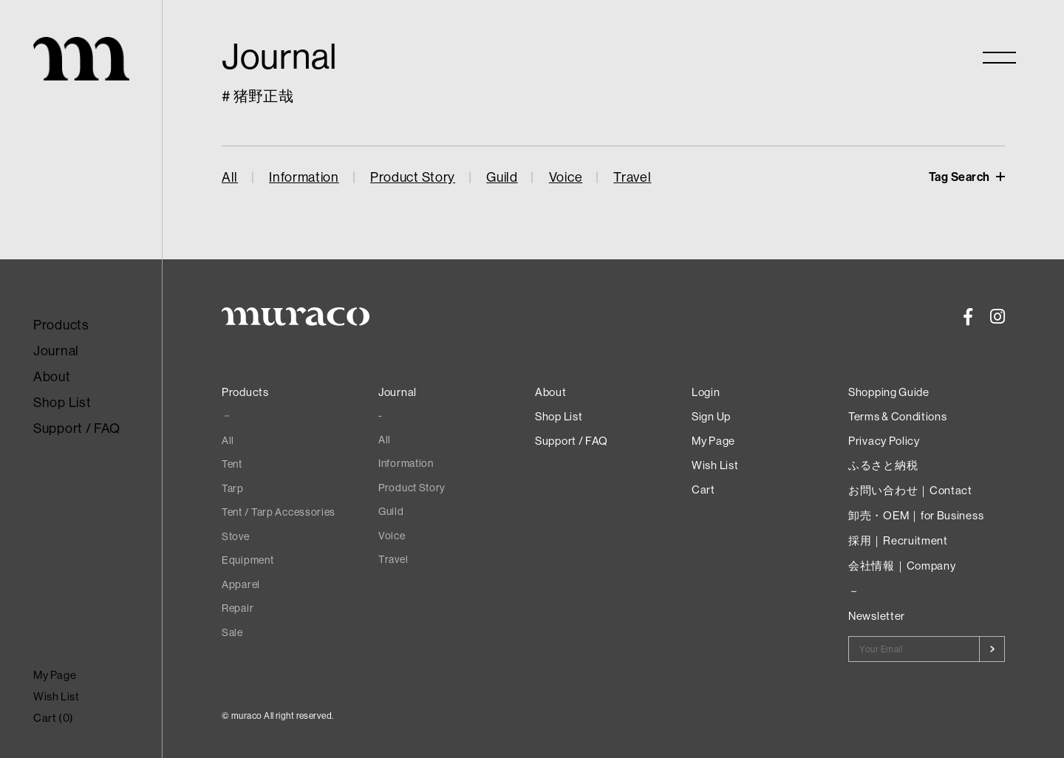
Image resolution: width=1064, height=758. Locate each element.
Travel (632, 176)
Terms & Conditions (897, 416)
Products (61, 324)
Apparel (241, 584)
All (230, 176)
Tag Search (961, 176)
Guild (502, 176)
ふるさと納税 (883, 465)
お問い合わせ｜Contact (910, 490)
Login (706, 392)
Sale (232, 632)
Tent (232, 464)
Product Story (412, 176)
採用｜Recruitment (898, 540)
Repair (237, 608)
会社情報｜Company (901, 566)
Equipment (247, 560)
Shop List (62, 402)
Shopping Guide (889, 392)
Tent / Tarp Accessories (278, 512)
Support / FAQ (76, 428)
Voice (566, 176)
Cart (703, 489)
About (52, 376)
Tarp (233, 488)
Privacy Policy (884, 441)
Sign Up (711, 416)
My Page (54, 675)
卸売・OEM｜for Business (915, 515)
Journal (56, 350)
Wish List (56, 696)
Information (304, 176)
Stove (236, 536)
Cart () (53, 718)
